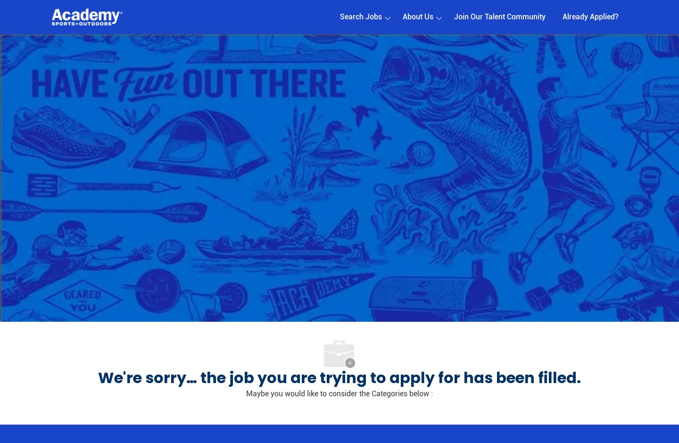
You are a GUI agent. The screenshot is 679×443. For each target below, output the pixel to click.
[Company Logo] (87, 17)
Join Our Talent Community (500, 17)
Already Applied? (591, 17)
